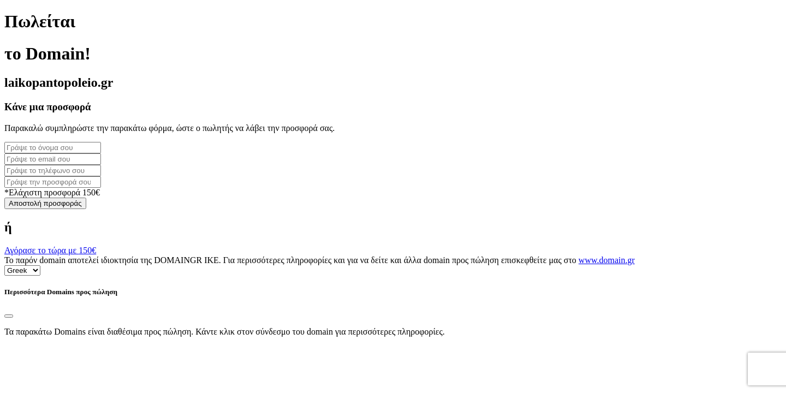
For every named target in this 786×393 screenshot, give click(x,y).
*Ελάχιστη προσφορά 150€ (52, 192)
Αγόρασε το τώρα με (50, 250)
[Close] (8, 316)
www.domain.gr (607, 260)
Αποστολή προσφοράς (45, 203)
